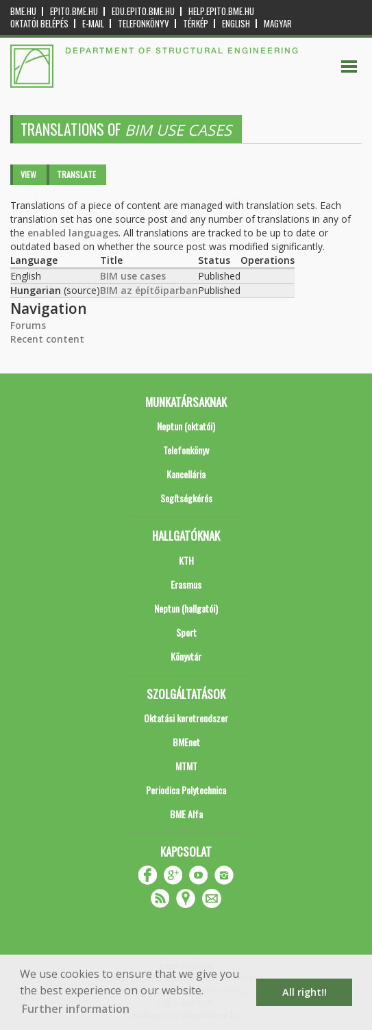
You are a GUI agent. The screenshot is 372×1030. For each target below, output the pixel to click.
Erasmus (186, 584)
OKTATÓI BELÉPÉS (39, 23)
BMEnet (186, 742)
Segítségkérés (186, 498)
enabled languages (73, 232)
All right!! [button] (304, 991)
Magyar (278, 23)
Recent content (47, 338)
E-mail (93, 23)
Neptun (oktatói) (186, 426)
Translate (76, 174)
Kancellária (186, 474)
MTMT (186, 766)
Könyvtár (186, 656)
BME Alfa (186, 814)
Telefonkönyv (143, 23)
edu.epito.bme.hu (143, 11)
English (236, 23)
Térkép (195, 23)
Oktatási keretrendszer (186, 718)
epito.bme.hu (74, 11)
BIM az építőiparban (149, 290)
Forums (28, 325)
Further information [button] (75, 1008)
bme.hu (23, 11)
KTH (186, 560)
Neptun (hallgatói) (186, 608)
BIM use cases (133, 275)
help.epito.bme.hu (221, 11)
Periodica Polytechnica (186, 790)
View (28, 174)
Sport (186, 632)
